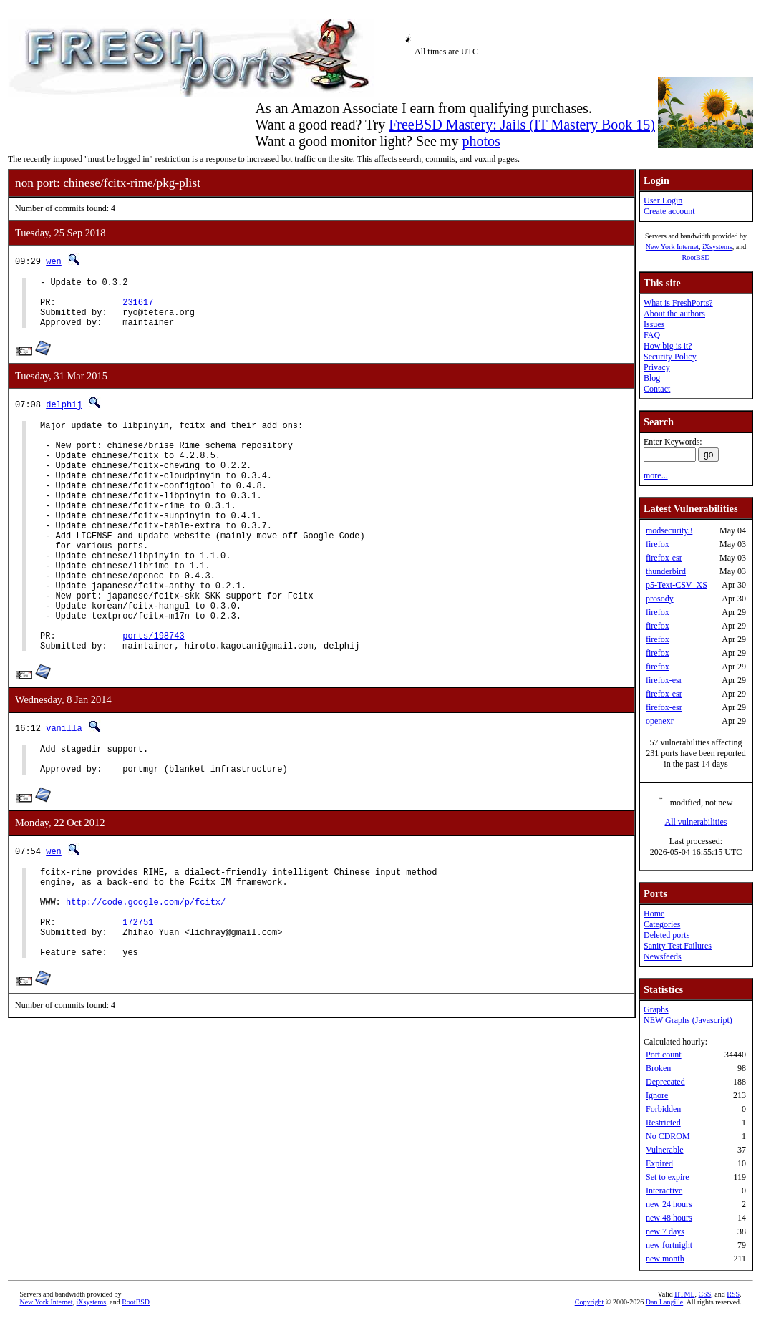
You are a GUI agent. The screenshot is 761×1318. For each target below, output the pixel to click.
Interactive (664, 1191)
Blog (652, 378)
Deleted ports (666, 935)
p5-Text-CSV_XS (676, 585)
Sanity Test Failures (678, 946)
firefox (657, 544)
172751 (137, 1001)
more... (656, 475)
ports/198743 (153, 693)
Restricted (663, 1123)
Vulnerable (665, 1150)
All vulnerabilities (696, 822)
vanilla (64, 788)
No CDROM (668, 1136)
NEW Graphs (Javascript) (688, 1020)
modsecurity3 (669, 530)
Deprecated (665, 1082)
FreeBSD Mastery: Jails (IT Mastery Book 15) (522, 124)
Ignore (657, 1095)
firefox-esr (664, 558)
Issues (654, 324)
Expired (659, 1163)
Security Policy (670, 357)
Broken (658, 1068)
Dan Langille (664, 1302)
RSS (733, 1294)
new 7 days (665, 1231)
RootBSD (696, 257)
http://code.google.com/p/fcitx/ (146, 977)
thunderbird (666, 571)
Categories (662, 924)
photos (481, 141)
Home (654, 913)
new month (665, 1259)
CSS (705, 1294)
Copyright (589, 1302)
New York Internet (672, 247)
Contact (657, 389)
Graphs (656, 1009)
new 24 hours (669, 1204)
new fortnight (669, 1245)
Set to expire (667, 1177)
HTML (684, 1294)
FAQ (652, 335)
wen (54, 261)
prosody (660, 598)
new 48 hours (669, 1218)
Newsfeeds (663, 956)
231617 (137, 308)
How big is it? (668, 346)
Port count (664, 1055)
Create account (669, 211)
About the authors (674, 314)
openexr (660, 721)
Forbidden (663, 1109)
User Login (663, 200)
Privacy (657, 367)
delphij (64, 415)
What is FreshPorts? (678, 303)
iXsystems (717, 247)
